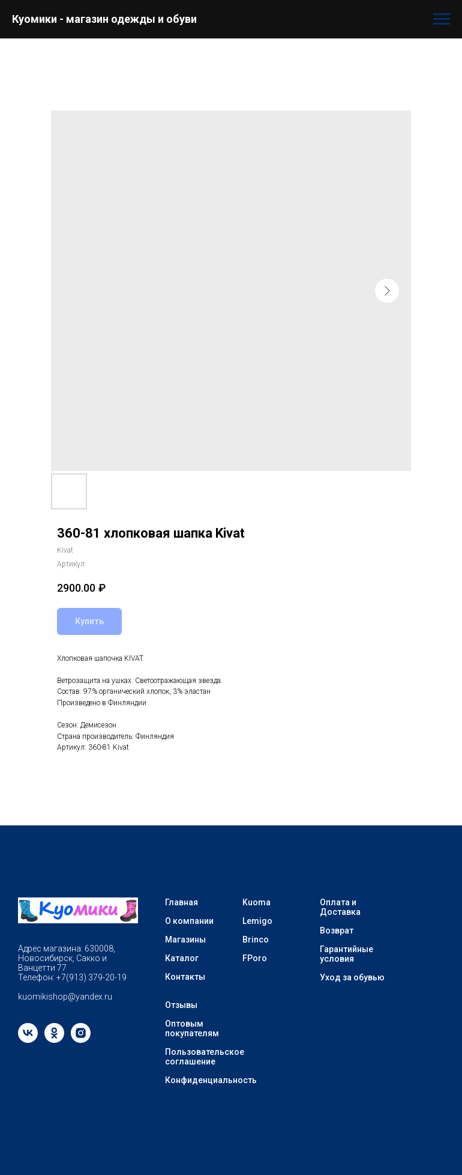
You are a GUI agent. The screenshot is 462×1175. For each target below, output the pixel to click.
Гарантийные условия (346, 954)
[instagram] (81, 1039)
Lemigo (257, 921)
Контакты (185, 977)
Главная (181, 902)
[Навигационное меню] (441, 19)
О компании (189, 921)
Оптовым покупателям (192, 1028)
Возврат (336, 930)
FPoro (254, 958)
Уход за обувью (352, 977)
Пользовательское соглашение (204, 1056)
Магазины (185, 939)
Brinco (255, 939)
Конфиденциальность (211, 1080)
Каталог (182, 958)
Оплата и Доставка (340, 907)
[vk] (28, 1039)
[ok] (54, 1039)
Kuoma (256, 902)
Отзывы (181, 1005)
